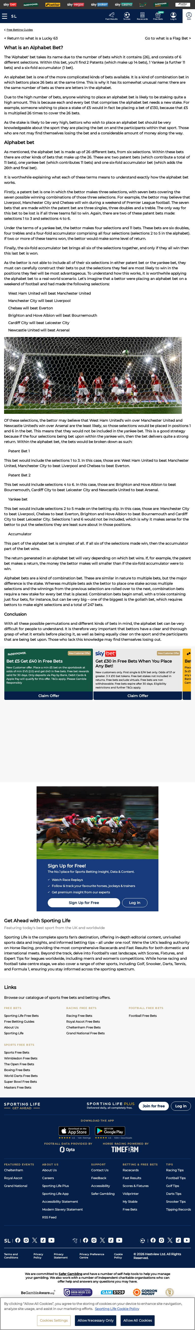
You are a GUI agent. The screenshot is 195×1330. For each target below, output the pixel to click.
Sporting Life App (55, 1194)
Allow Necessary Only (96, 1320)
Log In (134, 902)
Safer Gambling (103, 1194)
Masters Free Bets (17, 1087)
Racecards (131, 1170)
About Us (11, 1027)
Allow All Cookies (137, 1320)
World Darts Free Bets (21, 1076)
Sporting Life (13, 1033)
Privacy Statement (61, 1256)
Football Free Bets (143, 1016)
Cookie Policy (118, 1256)
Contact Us (99, 1170)
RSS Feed (49, 1217)
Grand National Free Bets (85, 1033)
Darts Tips (173, 1194)
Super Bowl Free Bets (20, 1082)
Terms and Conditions (11, 1256)
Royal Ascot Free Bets (83, 1021)
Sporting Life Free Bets (21, 1016)
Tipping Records (178, 1209)
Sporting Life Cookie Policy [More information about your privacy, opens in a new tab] (117, 1309)
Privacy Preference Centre (91, 1256)
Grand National (15, 1186)
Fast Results (132, 1178)
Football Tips (176, 1178)
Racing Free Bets (79, 1016)
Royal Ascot (13, 1178)
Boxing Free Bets (17, 1070)
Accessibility (100, 1186)
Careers (48, 1178)
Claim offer (48, 696)
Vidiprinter (131, 1194)
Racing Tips (175, 1170)
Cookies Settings (54, 1320)
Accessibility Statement (60, 1201)
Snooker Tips (176, 1201)
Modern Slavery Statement (62, 1209)
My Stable (130, 1201)
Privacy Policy (38, 1256)
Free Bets (130, 1209)
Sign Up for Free (84, 902)
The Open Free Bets (19, 1064)
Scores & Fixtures (136, 1186)
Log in (181, 1106)
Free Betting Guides (19, 1021)
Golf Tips (172, 1186)
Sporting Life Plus (55, 1186)
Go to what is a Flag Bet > (168, 38)
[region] (97, 1313)
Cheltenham (13, 1170)
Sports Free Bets (16, 1052)
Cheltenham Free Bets (83, 1027)
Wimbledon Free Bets (20, 1058)
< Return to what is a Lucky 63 (31, 38)
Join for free (154, 1106)
